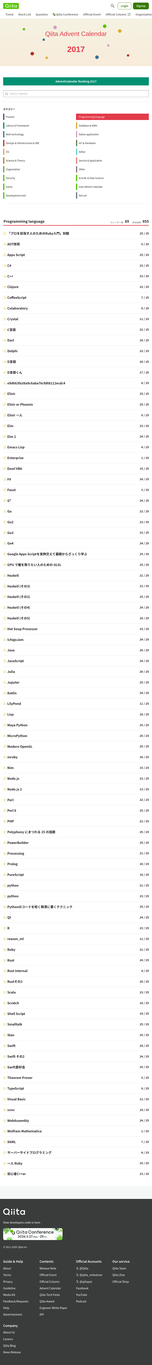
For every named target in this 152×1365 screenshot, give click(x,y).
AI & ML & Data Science (91, 178)
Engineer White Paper (53, 1308)
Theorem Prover (19, 1077)
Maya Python (17, 725)
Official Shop (120, 1282)
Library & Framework (17, 125)
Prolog (12, 863)
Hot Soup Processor (22, 628)
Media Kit (9, 1295)
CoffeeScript (17, 297)
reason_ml (15, 938)
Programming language (92, 116)
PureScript (15, 874)
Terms (7, 1275)
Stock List (24, 14)
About (7, 1268)
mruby (12, 757)
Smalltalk (14, 1024)
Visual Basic (16, 1099)
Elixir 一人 (14, 415)
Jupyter (13, 682)
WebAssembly (18, 1120)
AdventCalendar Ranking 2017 (75, 81)
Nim (10, 767)
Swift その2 (15, 1056)
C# (9, 265)
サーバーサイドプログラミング (29, 1152)
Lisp (10, 714)
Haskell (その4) (18, 607)
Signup (141, 6)
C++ (10, 276)
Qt (9, 917)
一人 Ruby (14, 1163)
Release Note (48, 1268)
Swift (11, 1045)
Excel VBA (14, 468)
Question (42, 14)
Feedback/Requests (15, 1301)
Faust (11, 489)
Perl (10, 799)
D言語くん (14, 372)
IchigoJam (15, 639)
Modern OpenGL (19, 746)
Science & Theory (15, 160)
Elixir (11, 393)
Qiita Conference (65, 14)
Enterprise (15, 457)
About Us (9, 1332)
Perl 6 (11, 810)
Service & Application (90, 160)
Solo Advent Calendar (91, 186)
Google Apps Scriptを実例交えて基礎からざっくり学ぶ (47, 553)
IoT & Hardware (87, 143)
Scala (11, 992)
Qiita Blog (9, 1346)
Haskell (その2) (18, 596)
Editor (82, 151)
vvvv (11, 1109)
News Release (12, 1352)
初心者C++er (16, 1173)
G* (9, 500)
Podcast (81, 1301)
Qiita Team (119, 1268)
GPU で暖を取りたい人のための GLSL (34, 564)
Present (10, 116)
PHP (10, 821)
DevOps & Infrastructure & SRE (22, 143)
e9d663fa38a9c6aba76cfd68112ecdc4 (36, 383)
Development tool (16, 195)
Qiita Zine (118, 1275)
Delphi (12, 350)
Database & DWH (88, 125)
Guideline (9, 1288)
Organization (13, 169)
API (42, 1314)
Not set (83, 195)
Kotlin (12, 693)
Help (6, 1308)
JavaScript (15, 660)
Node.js (13, 778)
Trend (9, 14)
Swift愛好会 (16, 1067)
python (13, 885)
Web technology (15, 134)
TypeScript (15, 1088)
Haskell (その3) (18, 586)
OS (7, 151)
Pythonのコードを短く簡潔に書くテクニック (39, 906)
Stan (10, 1034)
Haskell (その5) (18, 618)
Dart (10, 340)
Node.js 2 (14, 789)
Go (9, 511)
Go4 (10, 543)
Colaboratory (17, 308)
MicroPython (17, 735)
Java (11, 650)
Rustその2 (15, 981)
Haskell (13, 575)
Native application (89, 134)
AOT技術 (13, 244)
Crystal (12, 318)
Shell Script (16, 1013)
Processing (15, 853)
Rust (10, 960)
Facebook (82, 1288)
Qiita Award (47, 1301)
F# (9, 479)
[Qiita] (11, 6)
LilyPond (14, 703)
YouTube (81, 1295)
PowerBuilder (17, 842)
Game (9, 186)
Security (10, 178)
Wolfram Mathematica (24, 1131)
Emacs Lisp (16, 447)
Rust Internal (17, 970)
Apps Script (16, 254)
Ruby (11, 949)
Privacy (7, 1282)
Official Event (92, 14)
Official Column (118, 14)
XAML (11, 1141)
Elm (10, 425)
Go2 (10, 521)
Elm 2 (11, 436)
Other (82, 169)
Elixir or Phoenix (20, 404)
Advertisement (12, 1314)
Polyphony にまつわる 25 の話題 (31, 831)
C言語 (11, 329)
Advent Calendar (50, 1288)
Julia (11, 671)
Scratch (13, 1002)
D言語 (11, 361)
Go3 (10, 532)
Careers (8, 1339)
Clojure (13, 286)
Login (124, 6)
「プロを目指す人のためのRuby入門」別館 (38, 233)
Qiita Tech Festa (50, 1295)
